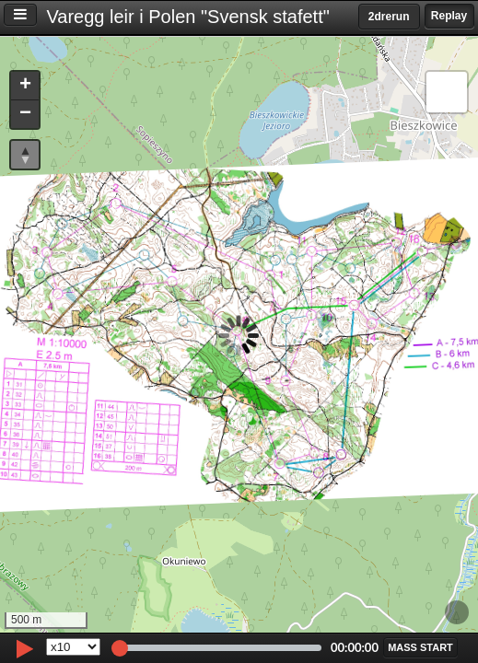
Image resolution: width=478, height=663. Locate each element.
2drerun (389, 16)
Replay (449, 15)
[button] (25, 86)
